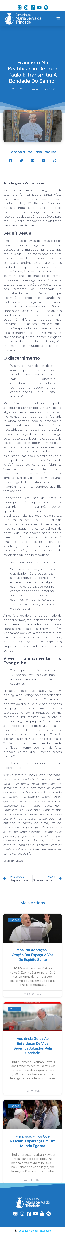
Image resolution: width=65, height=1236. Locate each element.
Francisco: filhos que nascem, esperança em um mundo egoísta (32, 1141)
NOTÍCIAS (16, 89)
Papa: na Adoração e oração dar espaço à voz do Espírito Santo (32, 955)
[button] (58, 19)
